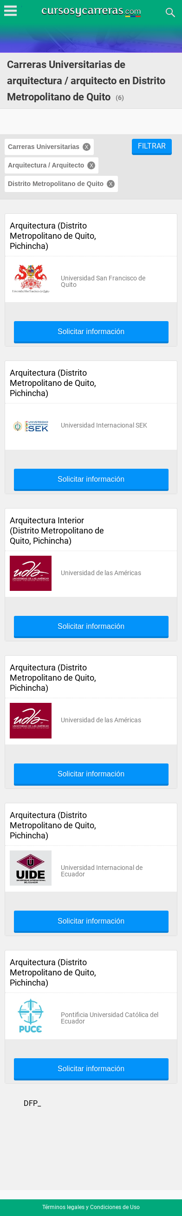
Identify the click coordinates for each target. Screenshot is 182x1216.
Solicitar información (91, 331)
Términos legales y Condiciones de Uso (91, 1207)
